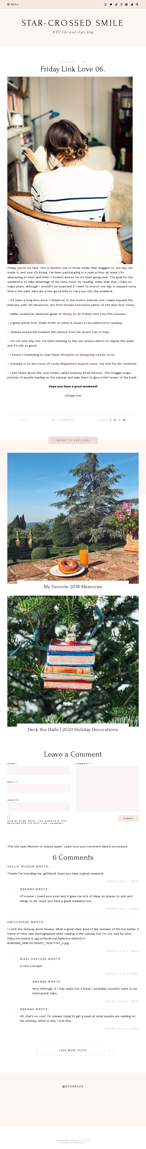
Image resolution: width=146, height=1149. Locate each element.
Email (12, 782)
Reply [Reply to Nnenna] (135, 909)
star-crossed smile (73, 23)
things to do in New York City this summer (94, 314)
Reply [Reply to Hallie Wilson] (135, 881)
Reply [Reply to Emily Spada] (135, 951)
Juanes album (94, 341)
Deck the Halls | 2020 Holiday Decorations (73, 729)
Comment (83, 763)
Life (84, 62)
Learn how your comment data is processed (95, 846)
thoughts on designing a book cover (87, 354)
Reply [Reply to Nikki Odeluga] (135, 974)
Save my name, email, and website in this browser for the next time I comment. (37, 822)
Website (13, 800)
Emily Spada (18, 922)
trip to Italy (100, 332)
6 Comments (62, 420)
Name (12, 763)
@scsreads (73, 1086)
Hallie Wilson (21, 866)
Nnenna (27, 889)
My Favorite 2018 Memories (73, 586)
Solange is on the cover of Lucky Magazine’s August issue (53, 363)
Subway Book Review (86, 372)
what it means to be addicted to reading (91, 322)
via (78, 395)
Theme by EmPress (73, 1143)
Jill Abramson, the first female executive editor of (81, 305)
